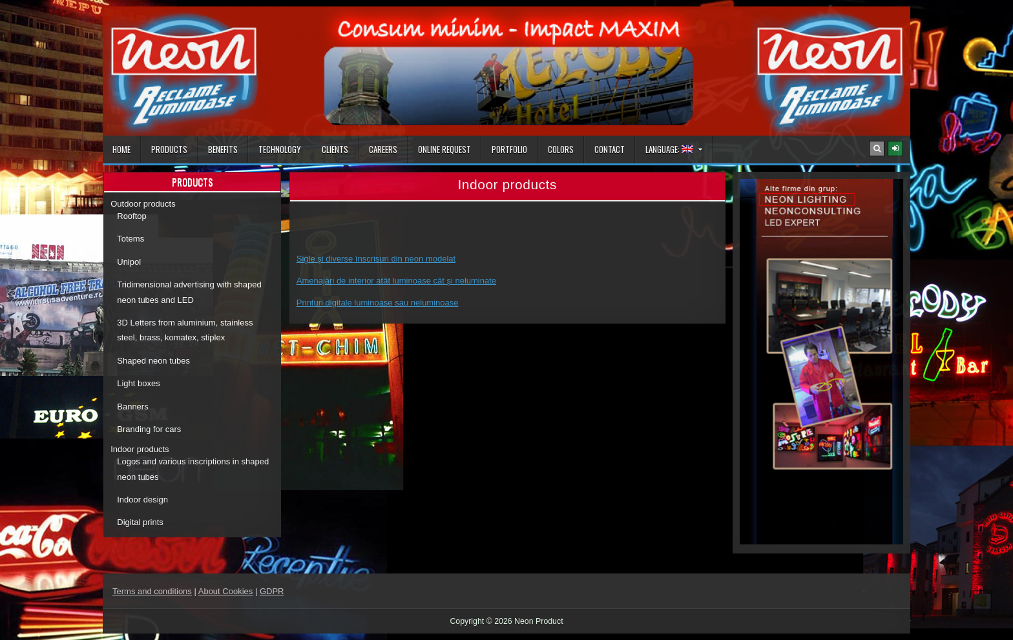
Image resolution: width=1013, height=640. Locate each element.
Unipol (129, 262)
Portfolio (509, 149)
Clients (335, 149)
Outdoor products (142, 204)
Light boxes (138, 383)
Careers (383, 149)
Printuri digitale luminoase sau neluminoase (378, 302)
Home (121, 149)
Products (169, 149)
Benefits (223, 149)
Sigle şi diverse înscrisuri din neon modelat (376, 258)
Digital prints (140, 522)
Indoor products (139, 449)
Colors (561, 149)
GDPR (272, 591)
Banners (132, 406)
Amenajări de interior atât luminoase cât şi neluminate (396, 280)
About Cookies (225, 591)
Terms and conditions (152, 591)
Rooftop (132, 216)
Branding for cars (149, 429)
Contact (609, 149)
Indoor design (142, 499)
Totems (130, 238)
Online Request (444, 149)
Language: (669, 149)
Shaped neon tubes (153, 361)
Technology (279, 149)
